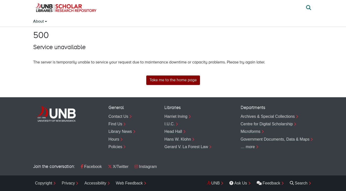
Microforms (250, 131)
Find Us (115, 124)
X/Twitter (118, 166)
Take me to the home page (173, 80)
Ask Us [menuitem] (238, 183)
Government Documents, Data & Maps (275, 139)
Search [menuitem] (299, 183)
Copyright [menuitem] (43, 183)
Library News (120, 131)
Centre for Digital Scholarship (267, 124)
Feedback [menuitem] (268, 183)
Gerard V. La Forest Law (186, 147)
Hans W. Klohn (177, 139)
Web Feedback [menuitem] (129, 183)
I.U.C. (169, 124)
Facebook (91, 166)
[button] (65, 8)
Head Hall (173, 131)
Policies (115, 147)
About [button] (39, 22)
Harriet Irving (175, 116)
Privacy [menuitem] (68, 183)
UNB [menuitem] (215, 183)
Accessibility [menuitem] (95, 183)
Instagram (145, 166)
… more (248, 147)
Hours (113, 139)
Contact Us (118, 116)
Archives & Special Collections (268, 116)
